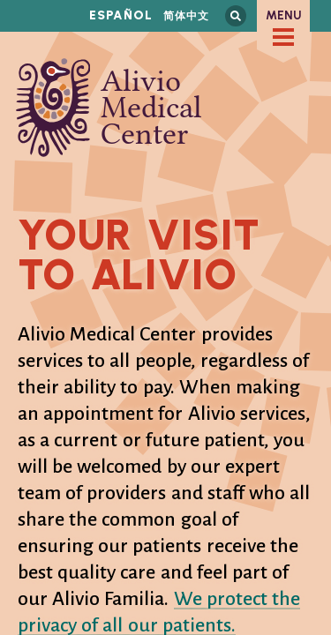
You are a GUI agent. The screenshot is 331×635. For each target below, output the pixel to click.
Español (121, 15)
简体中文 (186, 15)
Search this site (235, 15)
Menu (284, 15)
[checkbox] (283, 37)
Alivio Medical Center (109, 107)
